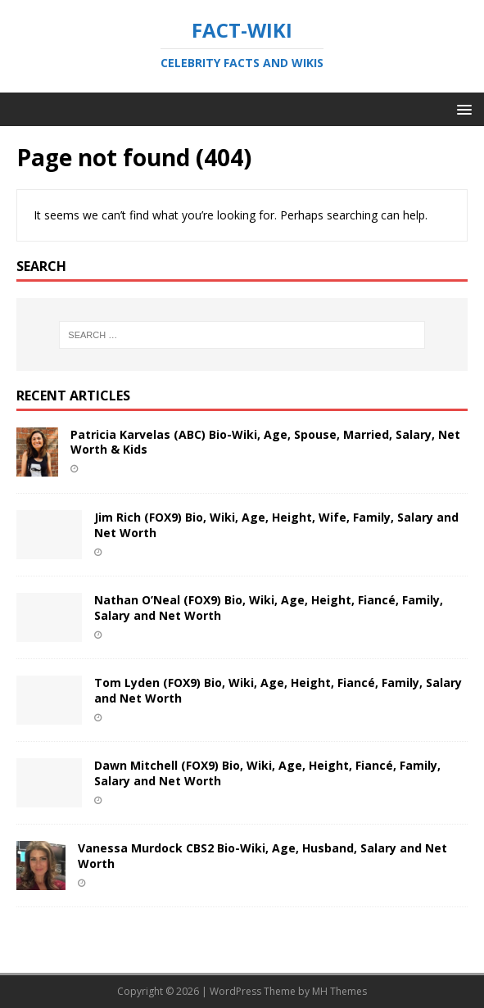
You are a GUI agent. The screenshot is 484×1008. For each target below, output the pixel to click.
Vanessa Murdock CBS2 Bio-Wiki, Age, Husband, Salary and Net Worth (262, 855)
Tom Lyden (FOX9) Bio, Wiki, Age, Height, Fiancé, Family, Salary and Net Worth (278, 690)
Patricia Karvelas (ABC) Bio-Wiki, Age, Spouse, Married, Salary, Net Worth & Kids (265, 442)
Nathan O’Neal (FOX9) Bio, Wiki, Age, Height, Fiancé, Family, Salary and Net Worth (268, 607)
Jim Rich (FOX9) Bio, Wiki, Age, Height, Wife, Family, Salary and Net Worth (276, 524)
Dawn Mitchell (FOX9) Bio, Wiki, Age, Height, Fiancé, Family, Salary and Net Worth (267, 772)
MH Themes (339, 991)
